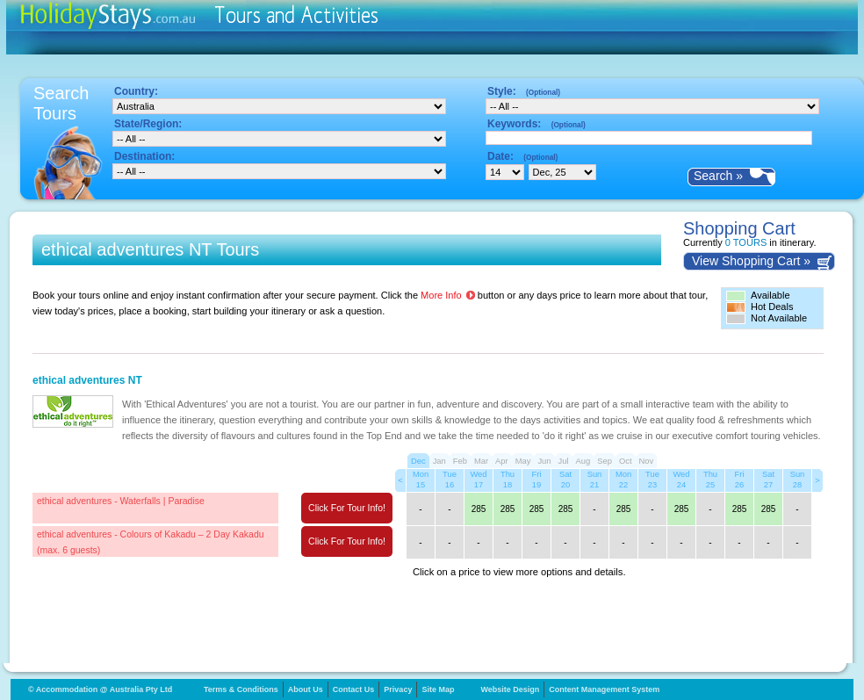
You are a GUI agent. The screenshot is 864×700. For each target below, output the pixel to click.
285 (479, 509)
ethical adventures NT (87, 380)
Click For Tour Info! (346, 507)
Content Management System (604, 689)
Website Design (509, 689)
